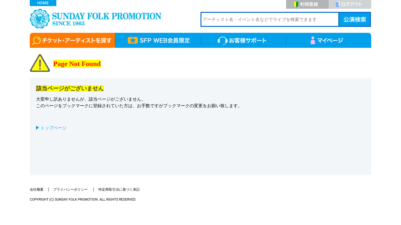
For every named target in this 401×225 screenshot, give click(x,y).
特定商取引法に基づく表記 (119, 190)
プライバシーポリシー (71, 190)
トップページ (53, 127)
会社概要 (37, 190)
